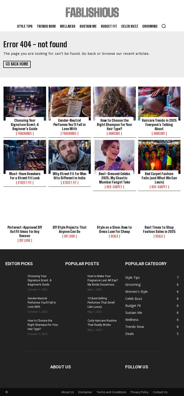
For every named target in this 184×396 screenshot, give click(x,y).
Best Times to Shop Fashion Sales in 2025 (159, 229)
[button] (163, 26)
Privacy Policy (139, 392)
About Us (67, 392)
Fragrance (25, 133)
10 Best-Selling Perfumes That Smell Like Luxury (101, 302)
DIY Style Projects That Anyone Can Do (70, 229)
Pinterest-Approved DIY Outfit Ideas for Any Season (24, 231)
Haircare (114, 133)
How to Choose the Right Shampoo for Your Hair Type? (114, 124)
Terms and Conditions (111, 392)
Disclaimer (85, 392)
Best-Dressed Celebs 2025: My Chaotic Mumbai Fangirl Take (114, 177)
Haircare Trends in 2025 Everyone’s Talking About (159, 124)
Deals (114, 236)
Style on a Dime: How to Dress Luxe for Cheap (114, 229)
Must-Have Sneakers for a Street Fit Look (24, 175)
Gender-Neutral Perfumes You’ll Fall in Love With (69, 124)
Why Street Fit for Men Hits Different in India (69, 175)
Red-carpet (114, 186)
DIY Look (24, 240)
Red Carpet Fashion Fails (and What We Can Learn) (159, 177)
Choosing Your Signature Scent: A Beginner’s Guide (25, 124)
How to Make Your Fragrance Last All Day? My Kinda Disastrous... (103, 280)
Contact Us (160, 392)
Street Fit (25, 182)
